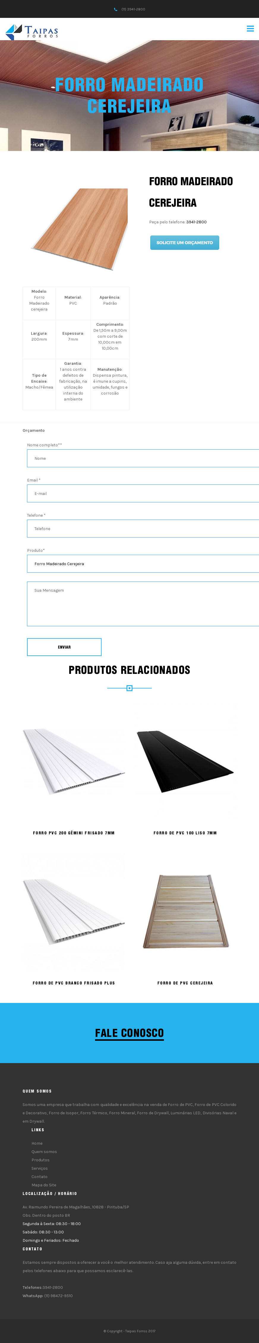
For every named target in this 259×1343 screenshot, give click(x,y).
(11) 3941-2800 (133, 9)
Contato (39, 1176)
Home (36, 1143)
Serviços (39, 1168)
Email (34, 480)
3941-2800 (196, 222)
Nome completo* (44, 445)
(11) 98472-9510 (58, 1295)
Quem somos (44, 1151)
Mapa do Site (43, 1185)
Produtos (40, 1160)
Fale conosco (129, 1033)
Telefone (36, 515)
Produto (36, 550)
